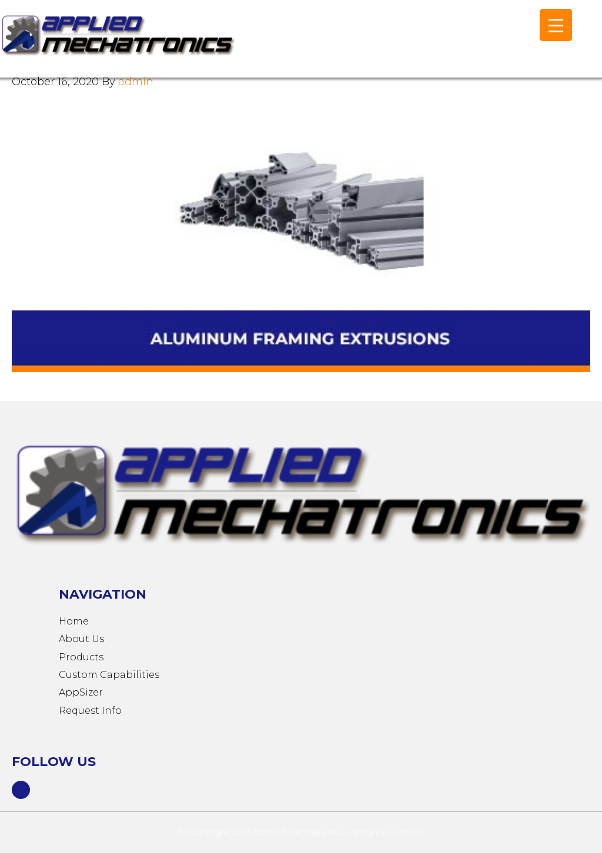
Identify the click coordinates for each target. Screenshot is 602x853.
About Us (81, 638)
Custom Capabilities (109, 674)
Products (81, 657)
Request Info (90, 710)
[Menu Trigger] (556, 25)
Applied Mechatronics (117, 45)
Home (74, 621)
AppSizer (81, 692)
